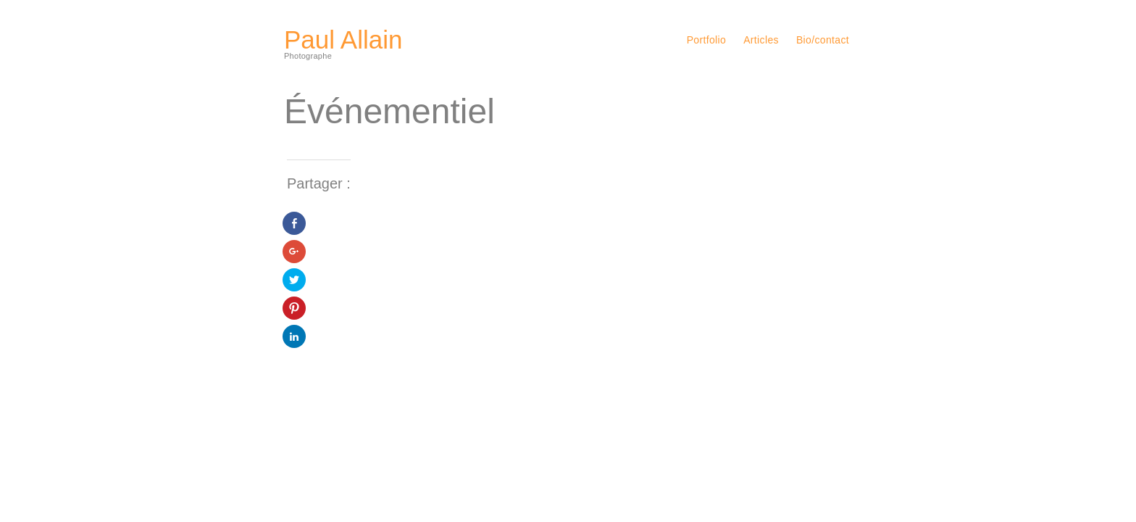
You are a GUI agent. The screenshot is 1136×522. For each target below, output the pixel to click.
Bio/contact (822, 40)
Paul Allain (343, 39)
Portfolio (707, 40)
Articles (761, 40)
